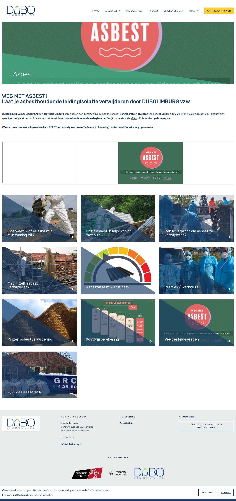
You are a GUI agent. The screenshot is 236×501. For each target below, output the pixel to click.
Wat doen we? (134, 10)
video (134, 118)
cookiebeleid (20, 494)
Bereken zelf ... (172, 10)
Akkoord (207, 492)
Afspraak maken (219, 10)
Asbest (192, 10)
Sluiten (226, 492)
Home (95, 10)
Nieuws (154, 10)
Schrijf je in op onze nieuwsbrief (206, 425)
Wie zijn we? (111, 10)
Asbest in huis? (127, 423)
